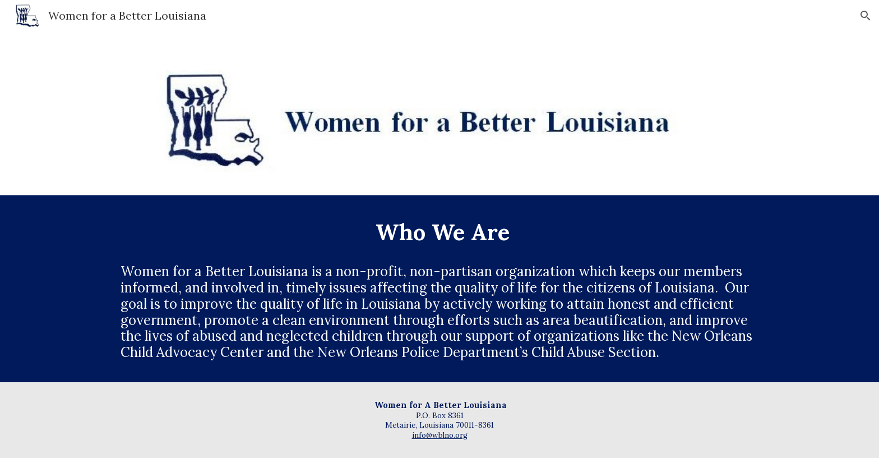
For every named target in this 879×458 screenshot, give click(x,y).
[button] (865, 15)
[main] (439, 232)
